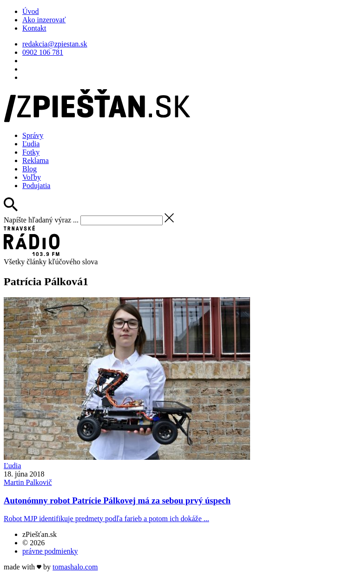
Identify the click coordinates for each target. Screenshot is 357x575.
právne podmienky (50, 551)
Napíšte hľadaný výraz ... (41, 220)
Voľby (31, 177)
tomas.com (75, 567)
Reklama (35, 160)
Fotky (31, 152)
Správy (32, 135)
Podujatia (36, 185)
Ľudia (31, 144)
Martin (28, 482)
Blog (29, 169)
